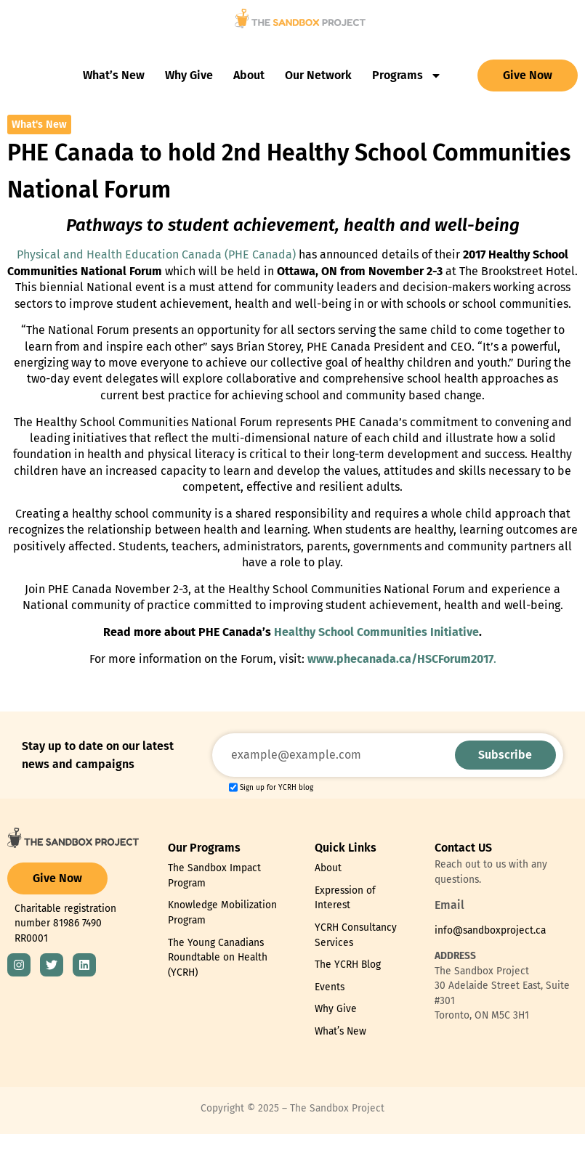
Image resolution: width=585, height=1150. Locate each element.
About (249, 75)
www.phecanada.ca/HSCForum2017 (400, 659)
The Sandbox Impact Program (214, 875)
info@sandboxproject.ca (490, 930)
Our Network (318, 75)
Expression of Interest (345, 898)
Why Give (189, 75)
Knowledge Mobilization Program (222, 912)
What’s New (114, 75)
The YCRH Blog (348, 964)
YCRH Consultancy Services (356, 935)
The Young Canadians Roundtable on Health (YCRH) (217, 958)
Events (329, 987)
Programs (407, 75)
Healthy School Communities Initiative (376, 632)
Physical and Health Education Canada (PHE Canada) (158, 254)
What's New (39, 124)
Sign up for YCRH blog (276, 787)
